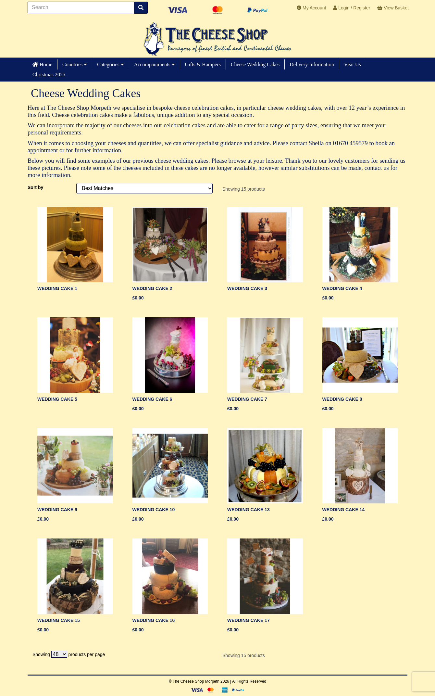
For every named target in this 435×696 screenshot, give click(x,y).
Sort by (35, 187)
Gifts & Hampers (203, 64)
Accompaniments (154, 64)
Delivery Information (312, 64)
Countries (74, 64)
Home (42, 64)
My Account (311, 7)
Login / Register (351, 7)
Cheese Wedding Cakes (255, 64)
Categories (110, 64)
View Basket (393, 7)
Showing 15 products (243, 189)
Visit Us (352, 64)
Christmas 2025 (48, 74)
